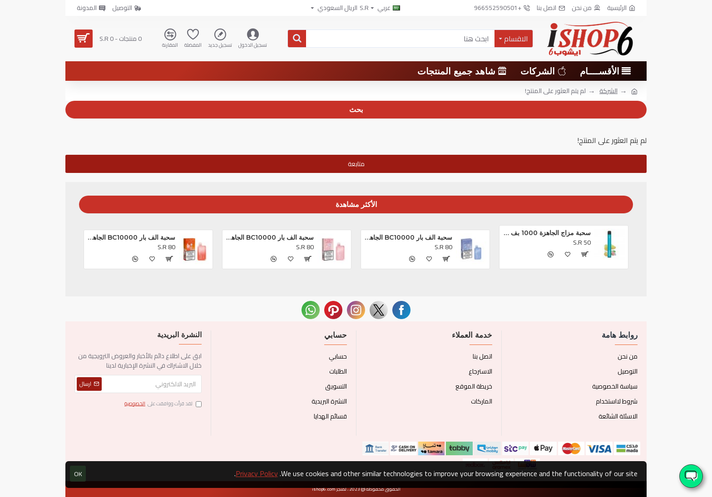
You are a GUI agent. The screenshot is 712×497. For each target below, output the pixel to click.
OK (78, 474)
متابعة (356, 164)
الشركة (608, 91)
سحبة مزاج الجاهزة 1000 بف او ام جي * (547, 233)
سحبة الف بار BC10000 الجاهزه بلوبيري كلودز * (408, 237)
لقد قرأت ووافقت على (162, 404)
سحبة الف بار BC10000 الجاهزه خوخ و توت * (131, 237)
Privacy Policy (257, 473)
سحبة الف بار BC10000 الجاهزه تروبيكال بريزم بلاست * (270, 237)
